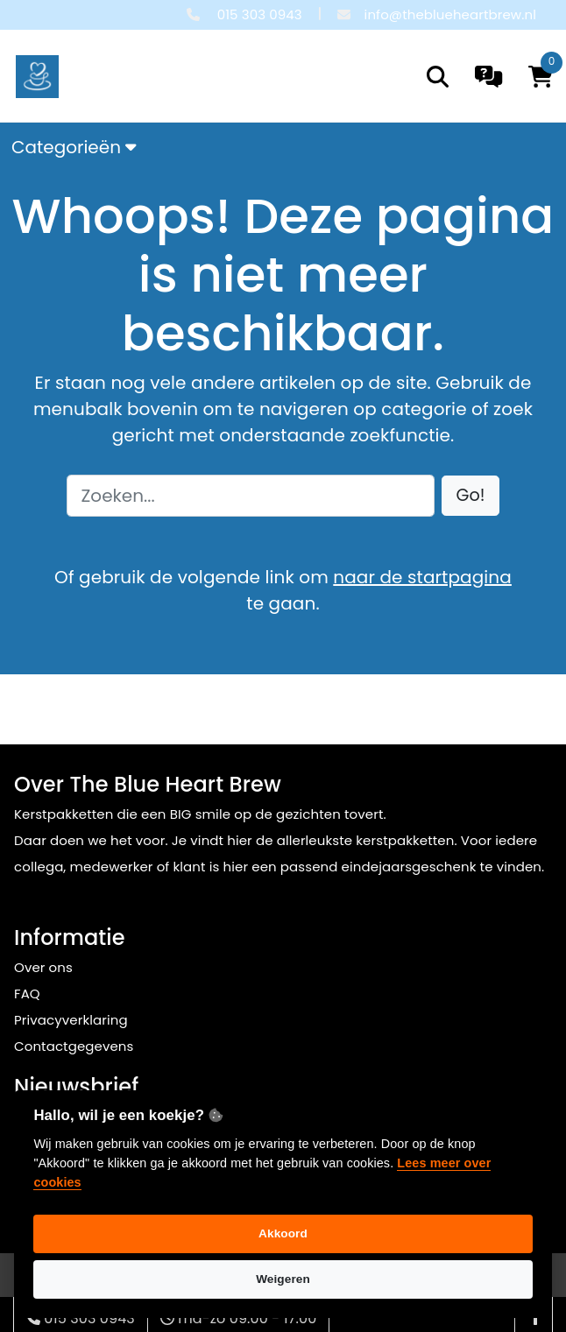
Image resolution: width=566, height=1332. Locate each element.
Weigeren (283, 1279)
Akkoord (283, 1233)
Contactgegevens (73, 1046)
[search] (438, 77)
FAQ (27, 993)
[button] (471, 496)
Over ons (43, 967)
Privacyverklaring (71, 1020)
